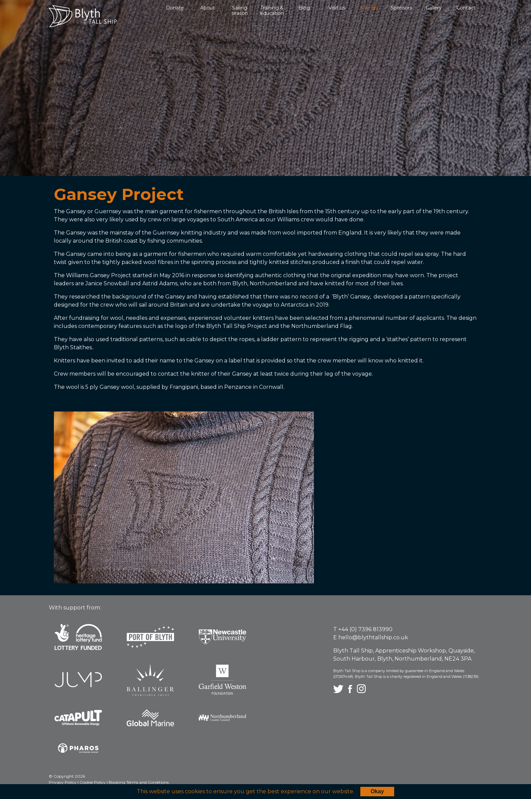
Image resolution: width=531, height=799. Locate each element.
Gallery (434, 8)
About (207, 8)
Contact (465, 8)
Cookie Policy (93, 782)
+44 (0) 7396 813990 (365, 629)
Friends (369, 8)
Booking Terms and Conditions (139, 782)
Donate (175, 8)
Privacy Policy (63, 782)
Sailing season (239, 10)
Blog (304, 8)
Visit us (336, 8)
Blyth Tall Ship (83, 16)
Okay (377, 791)
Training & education (272, 10)
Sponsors (401, 8)
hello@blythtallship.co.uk (373, 637)
